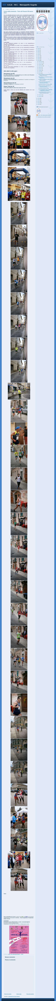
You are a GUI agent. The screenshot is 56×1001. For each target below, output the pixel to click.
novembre (41, 62)
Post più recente (7, 993)
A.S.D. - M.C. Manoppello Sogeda (44, 115)
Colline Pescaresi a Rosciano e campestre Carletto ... (45, 86)
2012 (39, 99)
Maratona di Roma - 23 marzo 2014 (45, 84)
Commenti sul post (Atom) (14, 996)
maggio (40, 70)
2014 (39, 60)
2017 (39, 55)
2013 (39, 98)
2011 (39, 101)
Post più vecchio (30, 993)
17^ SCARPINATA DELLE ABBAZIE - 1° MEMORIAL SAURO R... (46, 90)
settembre (41, 65)
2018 (39, 54)
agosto (40, 67)
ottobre (40, 64)
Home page (18, 993)
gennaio (40, 96)
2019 (39, 52)
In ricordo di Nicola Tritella (44, 88)
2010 (39, 102)
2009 (39, 104)
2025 (39, 48)
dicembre (41, 61)
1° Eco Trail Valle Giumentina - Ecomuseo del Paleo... (44, 82)
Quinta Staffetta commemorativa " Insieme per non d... (45, 75)
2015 (39, 58)
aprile (40, 71)
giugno (40, 68)
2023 (39, 51)
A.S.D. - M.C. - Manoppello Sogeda (22, 5)
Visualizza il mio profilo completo (44, 116)
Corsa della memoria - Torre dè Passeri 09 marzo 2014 (44, 92)
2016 (39, 57)
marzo (40, 73)
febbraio (40, 94)
